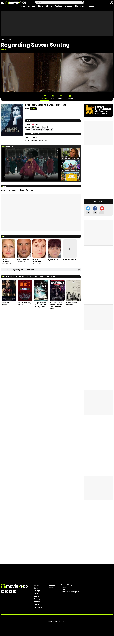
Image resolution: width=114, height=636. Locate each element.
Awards (68, 6)
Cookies (63, 589)
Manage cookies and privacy (70, 592)
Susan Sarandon (36, 260)
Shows (49, 6)
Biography (48, 129)
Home (3, 40)
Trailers (58, 6)
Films (40, 6)
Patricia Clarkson (5, 260)
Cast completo (69, 259)
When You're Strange (71, 304)
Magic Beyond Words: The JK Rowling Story (40, 305)
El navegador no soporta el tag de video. (31, 164)
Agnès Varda (53, 259)
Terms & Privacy (66, 585)
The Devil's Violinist (6, 304)
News (22, 6)
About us (51, 585)
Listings (31, 6)
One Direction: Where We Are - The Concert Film (56, 306)
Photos (91, 6)
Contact (51, 587)
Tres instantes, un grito (24, 304)
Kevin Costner (23, 259)
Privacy (63, 587)
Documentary (37, 129)
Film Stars (79, 6)
